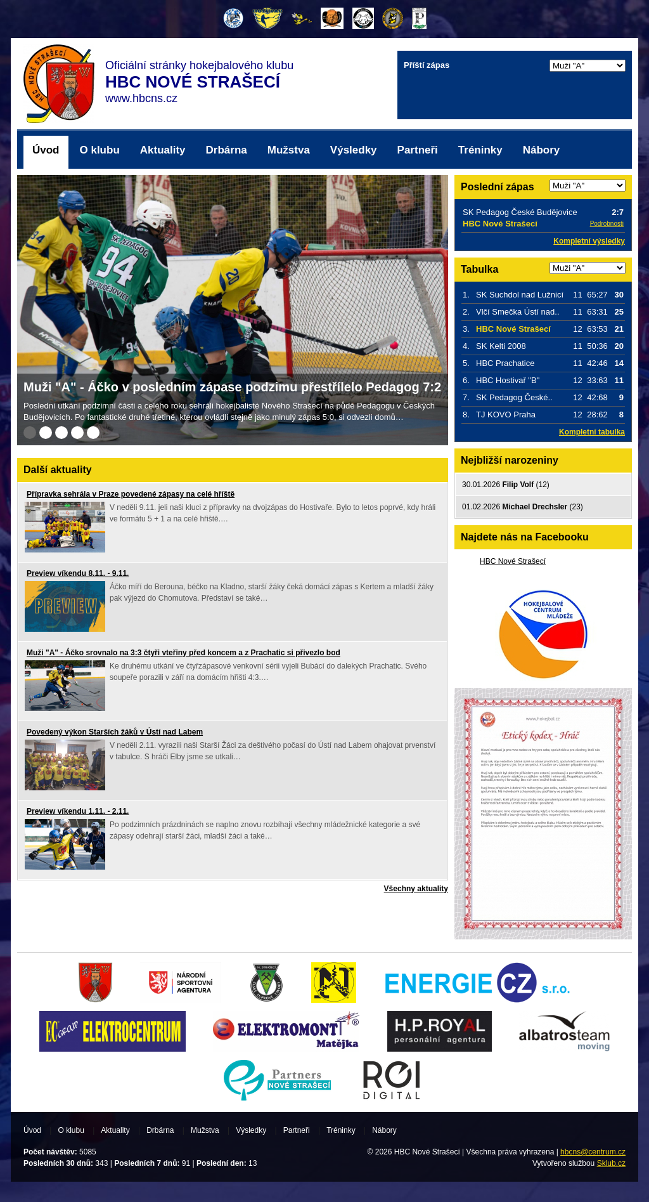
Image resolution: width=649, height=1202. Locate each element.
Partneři (417, 150)
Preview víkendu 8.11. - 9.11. (78, 573)
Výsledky (353, 150)
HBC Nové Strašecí (513, 561)
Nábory (541, 150)
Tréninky (480, 150)
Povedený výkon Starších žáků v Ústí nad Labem (115, 732)
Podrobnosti (607, 223)
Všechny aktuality (416, 888)
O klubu (100, 150)
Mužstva (288, 150)
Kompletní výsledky (589, 241)
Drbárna (226, 150)
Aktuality (163, 150)
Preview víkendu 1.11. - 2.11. (78, 811)
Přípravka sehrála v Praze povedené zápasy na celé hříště (131, 494)
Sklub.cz (611, 1163)
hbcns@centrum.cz (593, 1151)
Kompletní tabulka (592, 432)
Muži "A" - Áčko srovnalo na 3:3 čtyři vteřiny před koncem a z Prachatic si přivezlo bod (183, 652)
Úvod (46, 150)
